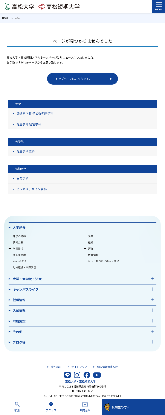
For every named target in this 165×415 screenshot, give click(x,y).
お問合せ (85, 407)
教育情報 (93, 255)
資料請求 (56, 366)
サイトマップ (79, 366)
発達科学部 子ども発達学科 (35, 113)
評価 (90, 248)
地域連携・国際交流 (24, 267)
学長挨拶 (18, 248)
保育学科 (23, 178)
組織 (90, 242)
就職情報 (19, 300)
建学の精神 (19, 236)
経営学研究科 (26, 151)
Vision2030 (19, 261)
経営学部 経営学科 (29, 124)
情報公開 (18, 242)
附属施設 (19, 321)
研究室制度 (19, 255)
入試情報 (19, 310)
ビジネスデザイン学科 (32, 189)
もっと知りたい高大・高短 (103, 261)
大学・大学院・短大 (27, 279)
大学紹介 (19, 227)
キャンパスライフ (25, 289)
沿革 (90, 236)
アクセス (51, 406)
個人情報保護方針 (107, 366)
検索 (17, 406)
